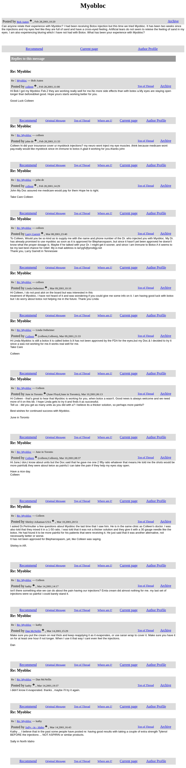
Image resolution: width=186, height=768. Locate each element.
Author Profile (148, 49)
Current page (89, 49)
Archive (173, 21)
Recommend (34, 49)
